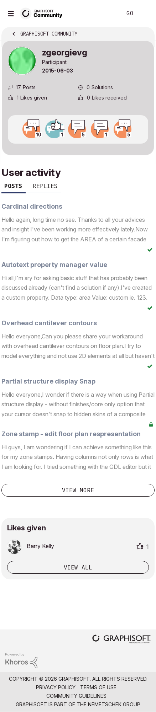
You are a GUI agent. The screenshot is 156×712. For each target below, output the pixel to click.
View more (78, 490)
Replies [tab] (45, 185)
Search (106, 13)
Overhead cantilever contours (49, 323)
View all (78, 567)
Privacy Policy (56, 687)
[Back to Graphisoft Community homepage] (43, 13)
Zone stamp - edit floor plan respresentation (71, 434)
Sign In (145, 13)
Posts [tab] (13, 185)
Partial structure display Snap (48, 381)
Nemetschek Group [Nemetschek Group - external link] (114, 704)
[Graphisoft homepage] (121, 639)
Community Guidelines (76, 696)
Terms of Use (98, 687)
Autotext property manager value (54, 264)
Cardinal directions (31, 206)
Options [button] (144, 34)
